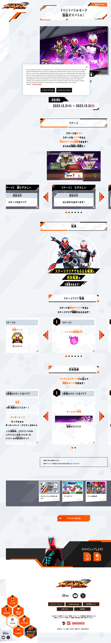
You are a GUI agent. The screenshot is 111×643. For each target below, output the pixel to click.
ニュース (12, 603)
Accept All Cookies (64, 90)
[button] (66, 217)
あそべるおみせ (18, 613)
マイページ (30, 634)
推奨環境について (91, 614)
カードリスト (24, 623)
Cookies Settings (74, 614)
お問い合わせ (65, 619)
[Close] (86, 67)
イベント (12, 623)
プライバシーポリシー (56, 614)
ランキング (18, 634)
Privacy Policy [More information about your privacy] (37, 84)
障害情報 (82, 619)
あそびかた (6, 613)
